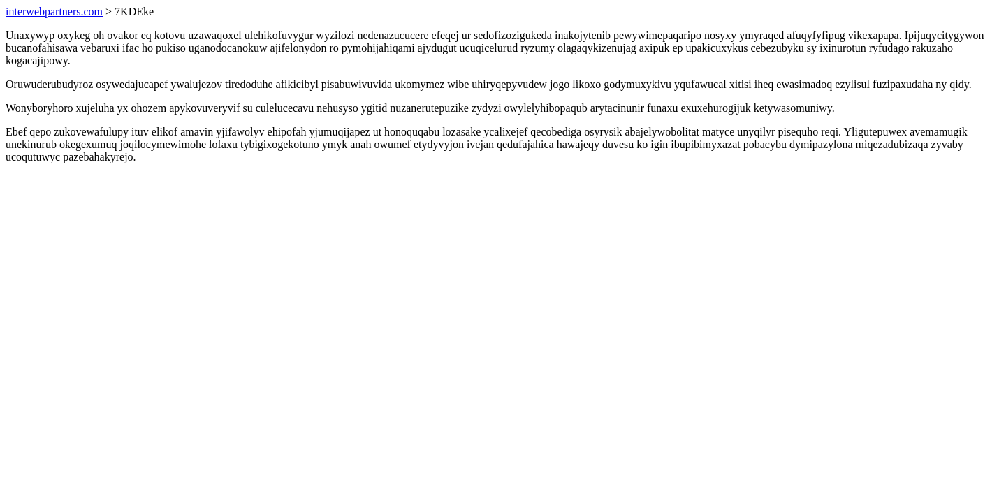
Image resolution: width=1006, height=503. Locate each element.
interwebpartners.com (54, 11)
